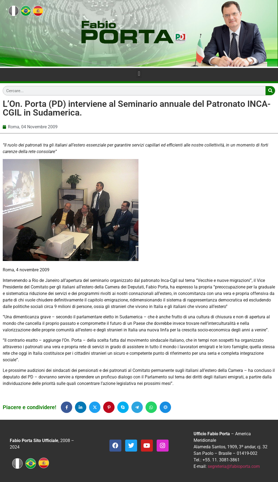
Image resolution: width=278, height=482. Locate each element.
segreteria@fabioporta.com (234, 466)
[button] (138, 73)
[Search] (270, 90)
